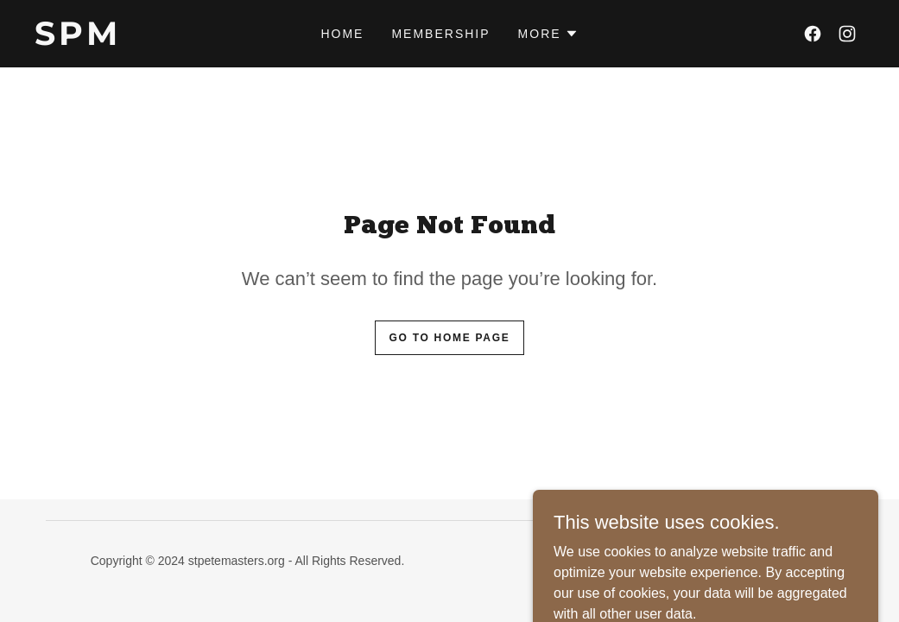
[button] (548, 33)
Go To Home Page (449, 338)
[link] (145, 40)
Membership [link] (440, 34)
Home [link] (342, 34)
